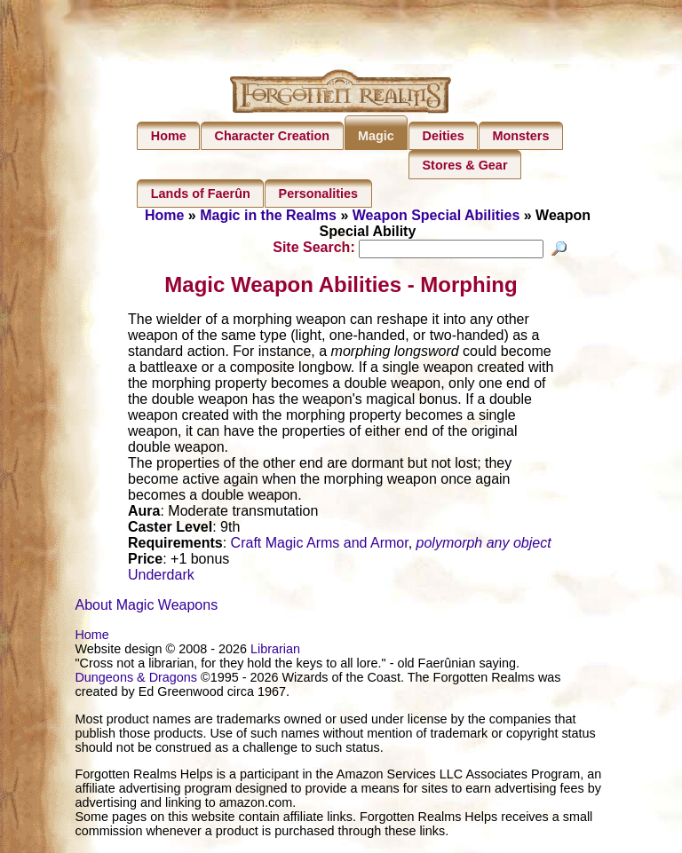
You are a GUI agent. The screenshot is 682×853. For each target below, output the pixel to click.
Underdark (161, 577)
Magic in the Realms (268, 215)
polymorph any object (483, 545)
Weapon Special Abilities (436, 215)
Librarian (275, 651)
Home (168, 136)
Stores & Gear (465, 165)
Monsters (520, 136)
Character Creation (272, 136)
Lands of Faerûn (200, 193)
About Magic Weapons (146, 607)
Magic (376, 136)
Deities (443, 136)
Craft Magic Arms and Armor (319, 545)
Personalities (319, 193)
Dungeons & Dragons (136, 680)
